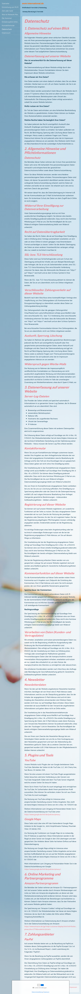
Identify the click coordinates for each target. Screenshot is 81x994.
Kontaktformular (8, 25)
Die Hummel (7, 18)
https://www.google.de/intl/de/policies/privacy (42, 814)
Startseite (5, 3)
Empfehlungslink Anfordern (47, 987)
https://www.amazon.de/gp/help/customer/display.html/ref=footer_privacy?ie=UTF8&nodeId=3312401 (50, 928)
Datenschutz (7, 29)
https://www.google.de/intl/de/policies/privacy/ (42, 869)
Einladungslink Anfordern (11, 21)
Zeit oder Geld (7, 10)
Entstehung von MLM (10, 7)
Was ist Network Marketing (11, 14)
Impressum (6, 32)
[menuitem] (10, 3)
